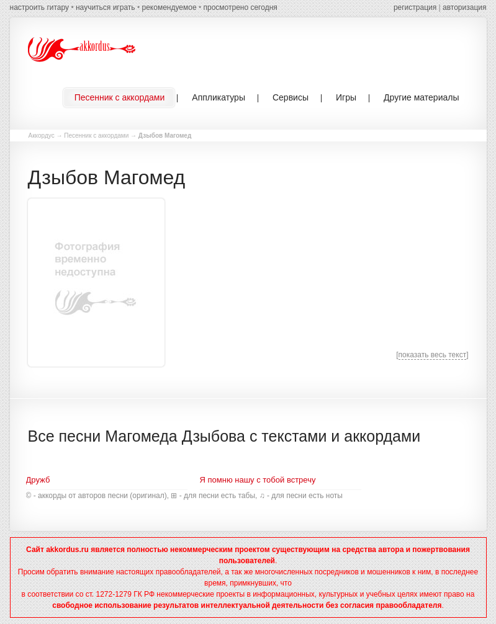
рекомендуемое (169, 7)
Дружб (38, 479)
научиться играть (105, 7)
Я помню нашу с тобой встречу (258, 479)
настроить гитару (40, 7)
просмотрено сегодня (240, 7)
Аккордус (42, 135)
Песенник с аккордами (96, 135)
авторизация (464, 7)
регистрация (415, 7)
